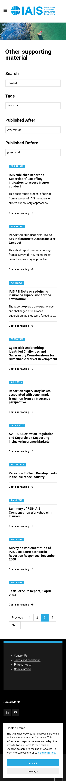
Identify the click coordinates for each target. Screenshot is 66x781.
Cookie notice (22, 669)
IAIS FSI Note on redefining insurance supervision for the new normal (30, 295)
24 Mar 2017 (17, 464)
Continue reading (19, 213)
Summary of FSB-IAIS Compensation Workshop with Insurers (30, 512)
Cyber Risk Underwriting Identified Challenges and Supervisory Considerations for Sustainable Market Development (33, 353)
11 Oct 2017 (17, 425)
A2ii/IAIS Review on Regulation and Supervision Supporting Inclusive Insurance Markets (31, 437)
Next (15, 625)
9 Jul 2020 (16, 382)
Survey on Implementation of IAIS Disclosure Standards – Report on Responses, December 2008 (32, 553)
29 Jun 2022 (17, 166)
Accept (33, 763)
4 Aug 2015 (16, 500)
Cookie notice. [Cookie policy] (47, 752)
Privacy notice (23, 664)
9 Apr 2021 (16, 283)
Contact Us (20, 655)
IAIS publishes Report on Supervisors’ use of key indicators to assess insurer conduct (29, 180)
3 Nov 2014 (16, 539)
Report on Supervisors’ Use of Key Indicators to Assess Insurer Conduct (32, 238)
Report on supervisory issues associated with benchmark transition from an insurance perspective (30, 396)
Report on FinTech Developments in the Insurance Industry (33, 475)
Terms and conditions (27, 660)
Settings (33, 771)
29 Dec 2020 (17, 339)
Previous (17, 617)
